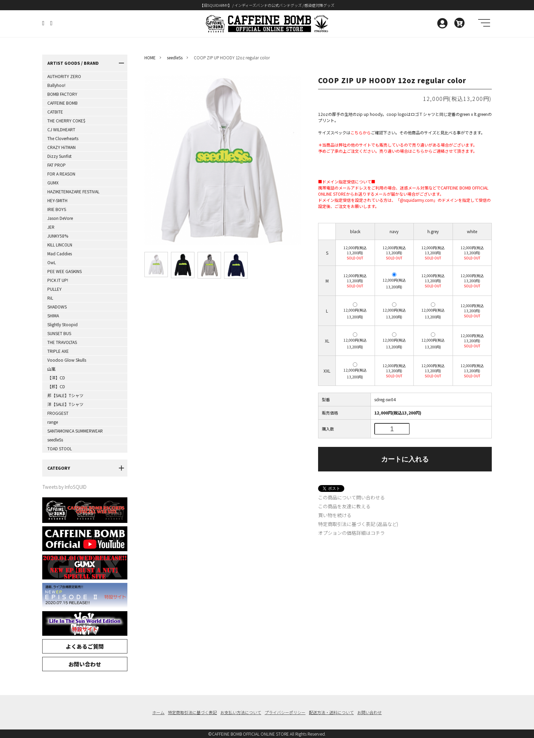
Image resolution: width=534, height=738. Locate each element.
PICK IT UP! (57, 280)
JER (50, 227)
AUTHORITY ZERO (64, 76)
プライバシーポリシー (285, 712)
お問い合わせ (84, 664)
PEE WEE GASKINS (64, 271)
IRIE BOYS (56, 209)
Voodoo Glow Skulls (66, 360)
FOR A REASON (61, 174)
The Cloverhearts (62, 138)
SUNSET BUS (59, 333)
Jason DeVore (60, 218)
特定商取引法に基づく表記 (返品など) (358, 524)
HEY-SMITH (57, 200)
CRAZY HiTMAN (61, 147)
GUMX (53, 182)
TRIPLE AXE (58, 351)
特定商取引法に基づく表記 (192, 712)
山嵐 (51, 369)
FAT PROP (56, 165)
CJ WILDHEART (61, 129)
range (52, 422)
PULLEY (54, 289)
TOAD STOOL (59, 448)
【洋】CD (56, 377)
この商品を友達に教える (344, 506)
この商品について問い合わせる (351, 497)
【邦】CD (56, 386)
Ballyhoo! (56, 85)
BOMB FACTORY (62, 94)
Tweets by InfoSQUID (64, 486)
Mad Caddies (59, 253)
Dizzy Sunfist (59, 156)
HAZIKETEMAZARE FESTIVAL (73, 191)
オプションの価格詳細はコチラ (351, 532)
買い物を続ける (334, 515)
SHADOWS (57, 307)
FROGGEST (57, 413)
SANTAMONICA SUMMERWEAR (75, 431)
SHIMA (53, 315)
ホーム (158, 712)
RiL (50, 298)
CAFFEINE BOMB (62, 103)
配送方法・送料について (331, 712)
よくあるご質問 (85, 646)
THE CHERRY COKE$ (66, 120)
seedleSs (55, 439)
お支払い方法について (240, 712)
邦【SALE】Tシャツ (65, 395)
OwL (51, 262)
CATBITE (55, 112)
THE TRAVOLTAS (62, 342)
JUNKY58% (57, 236)
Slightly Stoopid (62, 324)
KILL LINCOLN (59, 244)
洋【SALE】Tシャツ (65, 404)
